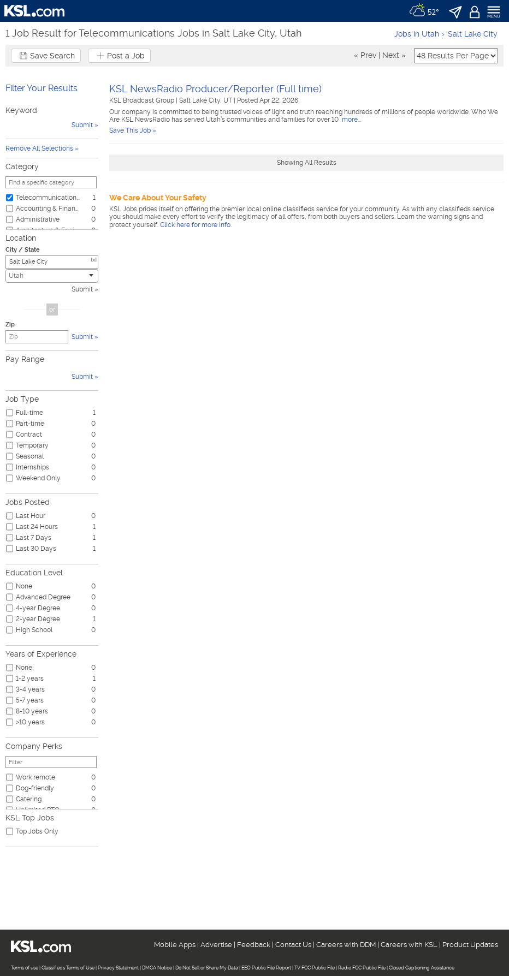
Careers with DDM (346, 945)
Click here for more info (195, 225)
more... (350, 119)
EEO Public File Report (266, 968)
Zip (10, 324)
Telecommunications (47, 197)
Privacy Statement (118, 968)
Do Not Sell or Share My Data (206, 968)
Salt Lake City (473, 33)
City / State (22, 249)
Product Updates (470, 945)
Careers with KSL (409, 945)
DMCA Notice (157, 968)
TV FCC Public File (314, 968)
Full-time (29, 412)
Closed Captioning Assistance (421, 968)
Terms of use (24, 968)
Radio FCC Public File (362, 968)
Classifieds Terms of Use (68, 968)
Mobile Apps (175, 945)
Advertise (216, 945)
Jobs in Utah (416, 33)
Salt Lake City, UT (206, 100)
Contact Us (293, 945)
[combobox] (51, 276)
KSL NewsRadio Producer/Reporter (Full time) (215, 88)
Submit (82, 289)
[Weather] (424, 11)
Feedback (253, 945)
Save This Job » (132, 130)
